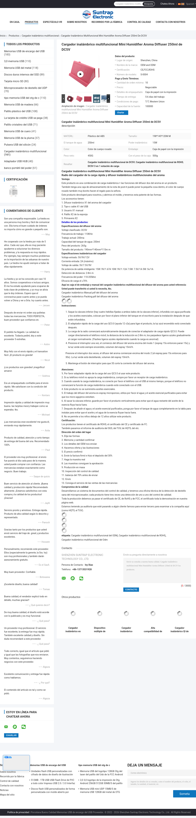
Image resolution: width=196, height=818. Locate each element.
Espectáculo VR (52, 22)
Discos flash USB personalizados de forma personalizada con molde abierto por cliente (53, 791)
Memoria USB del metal (17, 67)
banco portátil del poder (18, 168)
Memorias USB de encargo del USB (24, 51)
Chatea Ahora (167, 3)
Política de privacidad (18, 812)
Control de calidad (139, 22)
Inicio (3, 35)
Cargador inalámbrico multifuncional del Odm (85, 539)
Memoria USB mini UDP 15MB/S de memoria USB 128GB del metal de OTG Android (100, 791)
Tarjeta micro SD (13, 81)
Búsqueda (148, 4)
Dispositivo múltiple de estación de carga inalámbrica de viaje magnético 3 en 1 (100, 630)
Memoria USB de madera (18, 104)
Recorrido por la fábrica (107, 22)
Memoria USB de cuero (17, 131)
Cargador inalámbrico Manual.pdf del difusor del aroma (90, 292)
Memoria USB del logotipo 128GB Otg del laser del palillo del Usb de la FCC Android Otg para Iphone (101, 773)
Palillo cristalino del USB (18, 124)
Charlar (120, 112)
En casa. (15, 22)
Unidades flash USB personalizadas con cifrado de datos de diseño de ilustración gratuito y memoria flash (52, 773)
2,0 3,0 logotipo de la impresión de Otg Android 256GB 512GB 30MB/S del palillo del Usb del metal (101, 782)
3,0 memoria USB (14, 61)
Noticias (4, 790)
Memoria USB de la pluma (19, 138)
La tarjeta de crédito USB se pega (23, 117)
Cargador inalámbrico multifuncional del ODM (94, 535)
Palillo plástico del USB (17, 111)
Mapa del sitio (7, 794)
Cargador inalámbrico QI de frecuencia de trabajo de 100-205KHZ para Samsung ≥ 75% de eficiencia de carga (179, 630)
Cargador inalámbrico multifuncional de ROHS (142, 535)
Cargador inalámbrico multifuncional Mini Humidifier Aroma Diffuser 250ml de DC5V (85, 109)
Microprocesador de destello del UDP (25, 87)
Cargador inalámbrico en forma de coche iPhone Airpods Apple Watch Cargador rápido (73, 630)
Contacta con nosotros (170, 22)
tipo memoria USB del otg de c (21, 97)
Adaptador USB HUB (16, 161)
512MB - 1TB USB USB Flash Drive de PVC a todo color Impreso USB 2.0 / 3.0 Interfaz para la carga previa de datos (53, 782)
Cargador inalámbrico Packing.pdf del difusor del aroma (90, 296)
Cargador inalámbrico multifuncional (40, 35)
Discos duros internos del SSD (21, 74)
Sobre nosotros (77, 22)
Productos (31, 22)
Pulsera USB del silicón (17, 144)
